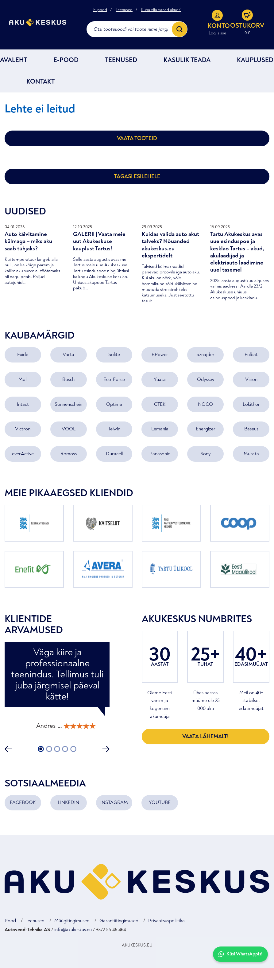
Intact (23, 404)
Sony (205, 454)
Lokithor (251, 404)
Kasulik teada (187, 60)
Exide (22, 354)
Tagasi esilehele (137, 176)
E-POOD (66, 60)
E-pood (100, 10)
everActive (23, 454)
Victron (22, 429)
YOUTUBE (160, 802)
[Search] (179, 29)
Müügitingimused (72, 921)
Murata (251, 454)
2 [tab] (49, 749)
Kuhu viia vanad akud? (161, 10)
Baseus (251, 429)
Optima (114, 404)
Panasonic (159, 454)
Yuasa (160, 379)
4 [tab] (65, 749)
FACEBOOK (23, 802)
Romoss (68, 454)
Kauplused (255, 60)
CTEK (159, 404)
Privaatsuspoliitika (166, 921)
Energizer (205, 429)
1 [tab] (41, 749)
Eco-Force (114, 379)
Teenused (124, 10)
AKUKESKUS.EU (137, 945)
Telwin (114, 429)
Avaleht (13, 60)
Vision (251, 379)
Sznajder (205, 354)
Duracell (114, 454)
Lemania (159, 429)
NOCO (205, 404)
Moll (22, 379)
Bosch (68, 379)
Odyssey (205, 379)
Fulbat (251, 354)
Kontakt (40, 81)
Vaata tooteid (137, 138)
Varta (68, 354)
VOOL (68, 429)
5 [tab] (73, 749)
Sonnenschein (68, 404)
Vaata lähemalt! (205, 736)
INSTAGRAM (114, 802)
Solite (114, 354)
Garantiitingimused (118, 921)
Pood (10, 921)
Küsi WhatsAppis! (240, 954)
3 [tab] (57, 749)
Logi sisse (217, 33)
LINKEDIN (68, 802)
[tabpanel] (57, 688)
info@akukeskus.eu (73, 930)
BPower (160, 354)
